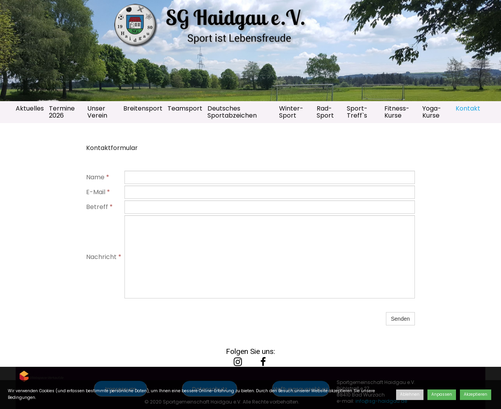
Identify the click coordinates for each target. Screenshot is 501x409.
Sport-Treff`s (357, 112)
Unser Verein (97, 112)
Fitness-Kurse (396, 112)
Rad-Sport (325, 112)
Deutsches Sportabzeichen (232, 112)
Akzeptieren (475, 394)
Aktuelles (30, 108)
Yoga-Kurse (431, 112)
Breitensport (142, 108)
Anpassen (441, 394)
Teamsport (185, 108)
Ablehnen (410, 394)
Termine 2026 (62, 112)
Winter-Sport (291, 112)
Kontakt (468, 108)
